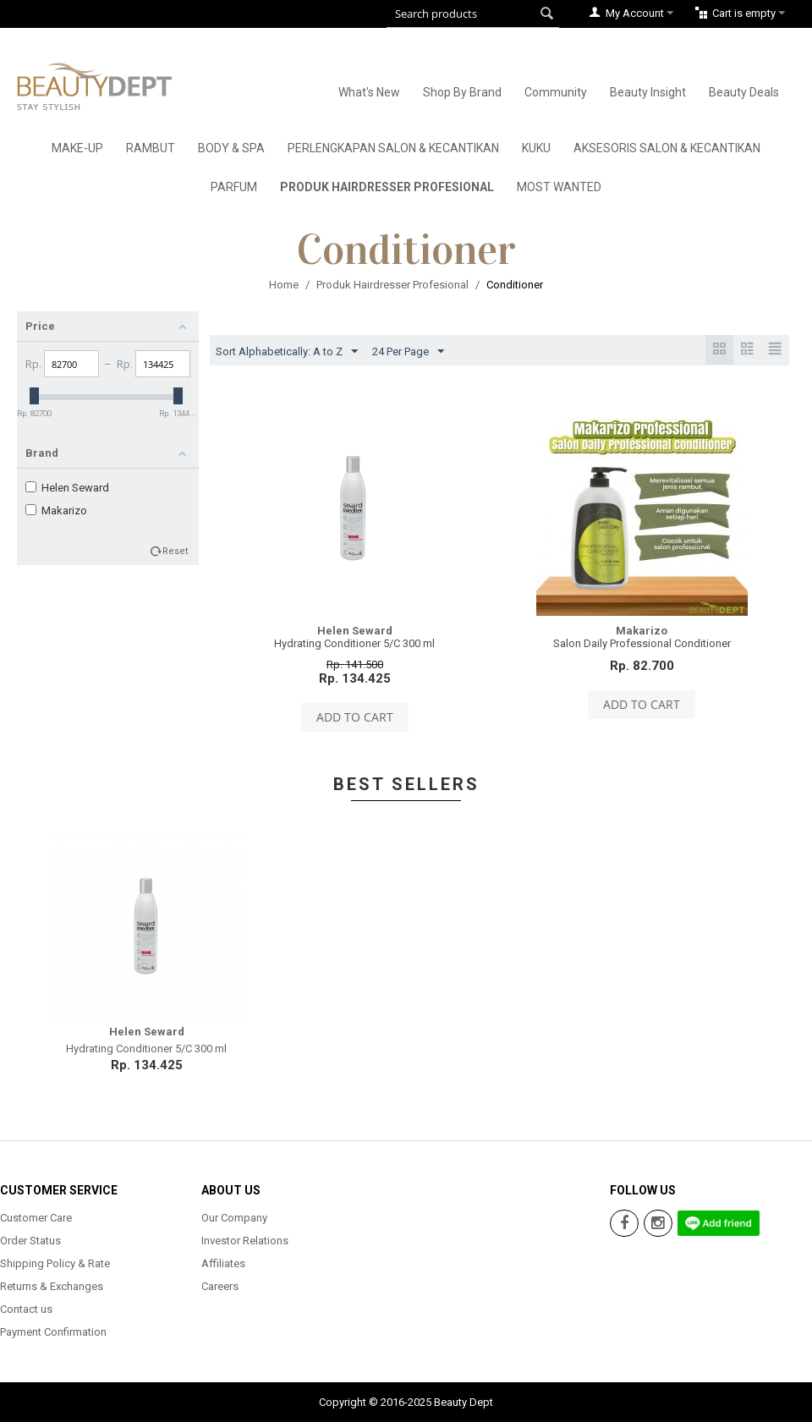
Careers (220, 1286)
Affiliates (223, 1263)
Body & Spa (231, 148)
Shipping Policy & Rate (55, 1263)
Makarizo (56, 510)
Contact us (26, 1309)
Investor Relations (244, 1240)
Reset (175, 551)
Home (284, 284)
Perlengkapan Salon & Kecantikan (393, 148)
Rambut (150, 148)
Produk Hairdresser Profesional (387, 187)
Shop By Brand (462, 92)
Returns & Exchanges (51, 1286)
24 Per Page (408, 351)
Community (555, 92)
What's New (369, 92)
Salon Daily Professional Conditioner (642, 643)
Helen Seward (67, 487)
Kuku (536, 148)
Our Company (234, 1217)
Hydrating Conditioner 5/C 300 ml (354, 643)
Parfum (234, 187)
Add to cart (354, 717)
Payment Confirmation (53, 1332)
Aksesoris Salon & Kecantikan (666, 148)
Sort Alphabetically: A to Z (287, 351)
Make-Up (77, 148)
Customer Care (36, 1217)
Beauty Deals (744, 92)
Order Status (30, 1240)
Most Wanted (559, 187)
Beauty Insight (648, 92)
